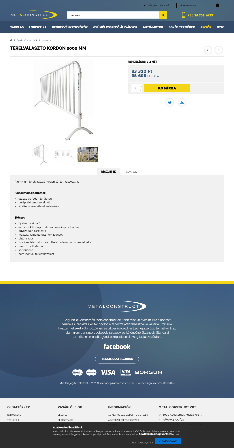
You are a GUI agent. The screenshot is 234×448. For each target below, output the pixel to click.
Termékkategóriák (116, 359)
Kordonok (46, 40)
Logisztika (37, 27)
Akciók (205, 27)
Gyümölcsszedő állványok (115, 27)
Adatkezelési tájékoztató (123, 420)
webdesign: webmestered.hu (156, 383)
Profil (165, 5)
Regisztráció (65, 420)
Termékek (13, 420)
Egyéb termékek (182, 27)
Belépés (148, 5)
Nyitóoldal (14, 415)
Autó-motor (153, 27)
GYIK (220, 27)
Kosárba (167, 88)
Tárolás (17, 27)
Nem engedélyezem (142, 442)
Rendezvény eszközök (70, 27)
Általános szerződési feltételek (128, 415)
